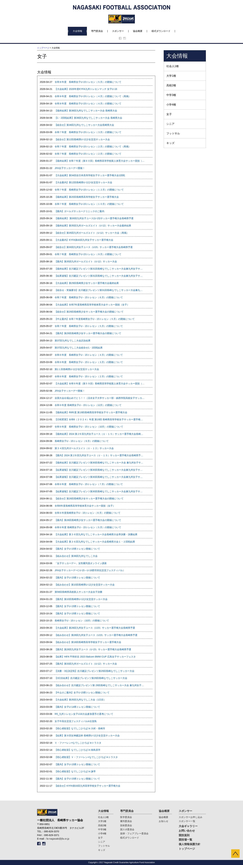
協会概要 (137, 31)
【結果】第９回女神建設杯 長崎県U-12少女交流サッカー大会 (87, 735)
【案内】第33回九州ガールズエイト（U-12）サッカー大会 (86, 663)
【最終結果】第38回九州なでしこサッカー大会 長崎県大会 (86, 110)
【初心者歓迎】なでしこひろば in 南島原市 (77, 750)
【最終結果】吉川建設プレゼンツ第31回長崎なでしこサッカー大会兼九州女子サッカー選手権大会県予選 (100, 268)
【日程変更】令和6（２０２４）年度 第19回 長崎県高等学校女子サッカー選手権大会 (100, 419)
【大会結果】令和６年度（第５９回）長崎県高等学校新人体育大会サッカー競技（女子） (100, 383)
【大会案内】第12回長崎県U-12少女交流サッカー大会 (83, 182)
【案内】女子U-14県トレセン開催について (77, 707)
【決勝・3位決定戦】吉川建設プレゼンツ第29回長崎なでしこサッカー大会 (94, 671)
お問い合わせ (187, 830)
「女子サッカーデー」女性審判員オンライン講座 (81, 563)
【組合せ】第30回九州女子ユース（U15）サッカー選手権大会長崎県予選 (94, 247)
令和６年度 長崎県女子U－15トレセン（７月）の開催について (89, 484)
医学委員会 (126, 817)
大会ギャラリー (188, 826)
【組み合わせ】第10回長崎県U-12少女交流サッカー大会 (85, 584)
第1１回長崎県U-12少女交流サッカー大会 (77, 369)
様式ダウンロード (161, 31)
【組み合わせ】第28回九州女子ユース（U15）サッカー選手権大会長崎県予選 (96, 635)
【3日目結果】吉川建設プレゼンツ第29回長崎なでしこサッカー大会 (91, 678)
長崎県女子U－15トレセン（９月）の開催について (82, 441)
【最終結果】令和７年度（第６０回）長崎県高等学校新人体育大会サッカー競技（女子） (100, 160)
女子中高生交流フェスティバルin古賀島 (76, 721)
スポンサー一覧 (187, 821)
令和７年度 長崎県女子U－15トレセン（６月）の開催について (89, 297)
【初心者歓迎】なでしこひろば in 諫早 (75, 771)
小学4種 (171, 104)
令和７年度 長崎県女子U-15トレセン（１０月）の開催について (89, 204)
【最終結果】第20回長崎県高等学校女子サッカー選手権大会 (87, 197)
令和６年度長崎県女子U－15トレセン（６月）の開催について (87, 512)
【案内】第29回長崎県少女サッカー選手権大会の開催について (88, 333)
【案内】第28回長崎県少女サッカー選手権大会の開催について (88, 520)
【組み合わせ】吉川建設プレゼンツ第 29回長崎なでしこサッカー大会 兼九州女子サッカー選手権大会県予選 (100, 685)
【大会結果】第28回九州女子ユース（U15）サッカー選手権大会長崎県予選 (95, 627)
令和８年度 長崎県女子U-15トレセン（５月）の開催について (88, 82)
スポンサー (118, 31)
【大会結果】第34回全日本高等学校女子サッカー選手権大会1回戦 (90, 175)
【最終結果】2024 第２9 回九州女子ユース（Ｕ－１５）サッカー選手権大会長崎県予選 (100, 434)
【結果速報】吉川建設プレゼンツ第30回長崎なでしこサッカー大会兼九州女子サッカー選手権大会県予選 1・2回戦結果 (100, 477)
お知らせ (163, 821)
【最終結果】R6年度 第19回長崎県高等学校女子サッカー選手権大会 (91, 412)
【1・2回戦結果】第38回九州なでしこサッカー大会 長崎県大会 (88, 117)
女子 (169, 114)
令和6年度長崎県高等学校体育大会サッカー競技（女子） (85, 505)
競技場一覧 (185, 839)
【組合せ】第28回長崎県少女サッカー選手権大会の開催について (89, 498)
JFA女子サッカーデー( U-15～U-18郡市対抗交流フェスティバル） (90, 570)
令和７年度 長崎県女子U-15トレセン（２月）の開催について (88, 153)
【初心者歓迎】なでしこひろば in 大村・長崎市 (80, 728)
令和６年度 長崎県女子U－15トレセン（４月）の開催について (89, 355)
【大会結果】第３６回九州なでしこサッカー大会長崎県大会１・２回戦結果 (95, 541)
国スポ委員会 (127, 829)
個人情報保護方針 (189, 844)
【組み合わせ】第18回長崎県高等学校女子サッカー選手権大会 (88, 642)
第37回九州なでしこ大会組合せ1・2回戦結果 (79, 347)
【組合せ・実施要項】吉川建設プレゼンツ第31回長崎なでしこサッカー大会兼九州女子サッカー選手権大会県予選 (100, 290)
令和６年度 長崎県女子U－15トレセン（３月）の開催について (89, 362)
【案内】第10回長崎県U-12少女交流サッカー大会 (81, 599)
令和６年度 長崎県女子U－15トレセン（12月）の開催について (88, 405)
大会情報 (77, 31)
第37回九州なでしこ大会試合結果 (72, 340)
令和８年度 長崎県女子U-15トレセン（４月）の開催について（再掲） (93, 96)
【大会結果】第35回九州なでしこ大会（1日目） (80, 699)
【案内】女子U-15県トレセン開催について (77, 548)
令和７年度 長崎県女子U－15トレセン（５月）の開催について (89, 326)
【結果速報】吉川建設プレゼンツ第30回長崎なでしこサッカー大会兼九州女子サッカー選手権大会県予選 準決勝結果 (100, 469)
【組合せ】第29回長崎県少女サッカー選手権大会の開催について (89, 311)
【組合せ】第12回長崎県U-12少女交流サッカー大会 (82, 139)
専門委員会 (97, 31)
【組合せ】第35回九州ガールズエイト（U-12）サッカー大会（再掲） (92, 232)
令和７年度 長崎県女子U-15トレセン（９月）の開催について (88, 254)
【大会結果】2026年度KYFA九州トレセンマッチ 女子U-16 (86, 89)
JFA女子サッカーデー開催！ (70, 168)
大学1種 (171, 75)
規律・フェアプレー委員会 (134, 833)
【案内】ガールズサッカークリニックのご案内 (79, 211)
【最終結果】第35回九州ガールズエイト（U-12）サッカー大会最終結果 (93, 225)
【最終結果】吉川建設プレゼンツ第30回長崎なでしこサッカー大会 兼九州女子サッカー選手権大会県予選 (100, 462)
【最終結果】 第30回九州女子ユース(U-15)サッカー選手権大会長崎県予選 (94, 218)
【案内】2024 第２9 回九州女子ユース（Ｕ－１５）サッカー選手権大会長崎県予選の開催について (100, 455)
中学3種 (171, 95)
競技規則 (184, 835)
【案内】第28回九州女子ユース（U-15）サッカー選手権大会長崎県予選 (93, 649)
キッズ (170, 143)
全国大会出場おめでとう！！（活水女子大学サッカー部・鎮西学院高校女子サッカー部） (100, 398)
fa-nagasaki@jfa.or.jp (57, 838)
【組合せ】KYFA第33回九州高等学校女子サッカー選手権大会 (87, 785)
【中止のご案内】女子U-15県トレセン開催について (82, 692)
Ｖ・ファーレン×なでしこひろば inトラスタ (78, 742)
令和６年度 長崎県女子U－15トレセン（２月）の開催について (89, 376)
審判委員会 (126, 821)
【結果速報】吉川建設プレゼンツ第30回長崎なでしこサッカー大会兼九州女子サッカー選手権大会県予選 (100, 491)
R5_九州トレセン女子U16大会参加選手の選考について (84, 714)
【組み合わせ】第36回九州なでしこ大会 (76, 556)
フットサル (173, 133)
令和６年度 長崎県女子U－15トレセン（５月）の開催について (88, 527)
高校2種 (171, 85)
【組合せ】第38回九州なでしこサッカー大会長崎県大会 (84, 125)
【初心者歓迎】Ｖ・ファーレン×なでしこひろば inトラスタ (86, 757)
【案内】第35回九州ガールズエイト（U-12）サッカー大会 (86, 261)
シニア (170, 123)
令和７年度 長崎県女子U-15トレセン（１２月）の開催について (89, 189)
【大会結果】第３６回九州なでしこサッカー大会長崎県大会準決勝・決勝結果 (96, 534)
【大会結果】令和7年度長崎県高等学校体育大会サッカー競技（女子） (92, 304)
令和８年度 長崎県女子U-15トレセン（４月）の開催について (88, 103)
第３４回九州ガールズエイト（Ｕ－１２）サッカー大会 (84, 448)
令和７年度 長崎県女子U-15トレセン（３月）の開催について (88, 132)
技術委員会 (126, 825)
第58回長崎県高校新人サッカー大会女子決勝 (78, 592)
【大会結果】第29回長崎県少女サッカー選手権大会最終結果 (87, 283)
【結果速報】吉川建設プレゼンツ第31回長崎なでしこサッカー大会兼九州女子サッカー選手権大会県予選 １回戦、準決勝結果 (100, 275)
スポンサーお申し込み (190, 817)
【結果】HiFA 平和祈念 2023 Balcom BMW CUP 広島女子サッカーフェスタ (95, 656)
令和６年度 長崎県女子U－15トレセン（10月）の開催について (89, 426)
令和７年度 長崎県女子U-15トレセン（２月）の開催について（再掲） (93, 146)
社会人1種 (172, 66)
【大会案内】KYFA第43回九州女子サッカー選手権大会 (84, 240)
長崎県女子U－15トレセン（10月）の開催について (82, 620)
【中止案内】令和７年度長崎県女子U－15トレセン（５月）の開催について (95, 319)
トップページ (43, 48)
